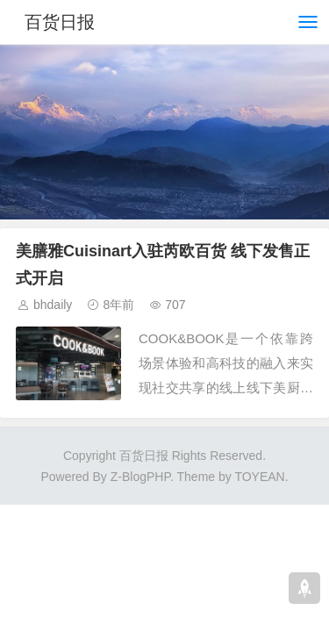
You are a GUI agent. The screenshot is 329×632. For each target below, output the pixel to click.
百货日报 (60, 22)
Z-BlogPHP (140, 477)
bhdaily (52, 305)
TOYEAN (259, 477)
